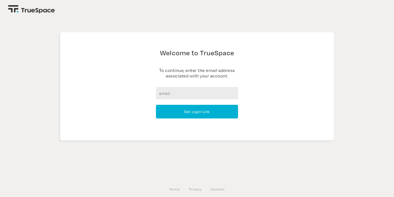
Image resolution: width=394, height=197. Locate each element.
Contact (218, 189)
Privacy (195, 189)
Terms (174, 189)
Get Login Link (197, 111)
